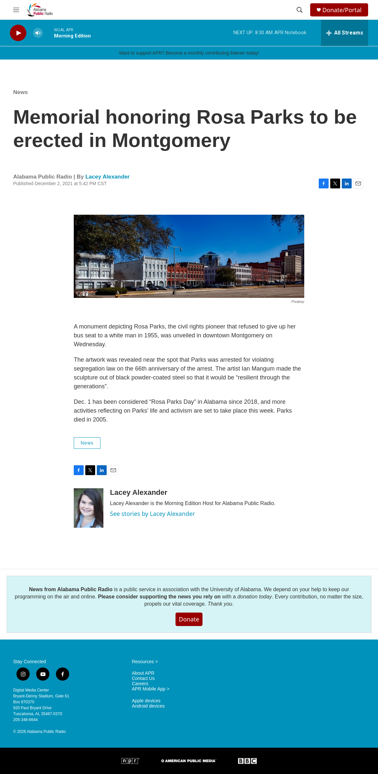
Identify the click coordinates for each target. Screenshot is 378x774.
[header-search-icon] (299, 10)
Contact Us (143, 678)
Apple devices (146, 700)
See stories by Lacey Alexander (152, 514)
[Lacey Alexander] (88, 508)
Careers (140, 683)
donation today (254, 596)
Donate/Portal (342, 10)
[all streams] (344, 33)
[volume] (37, 33)
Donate (189, 619)
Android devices (148, 706)
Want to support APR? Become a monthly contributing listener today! (189, 53)
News (20, 92)
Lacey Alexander (107, 177)
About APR (143, 673)
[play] (18, 33)
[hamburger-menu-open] (16, 9)
